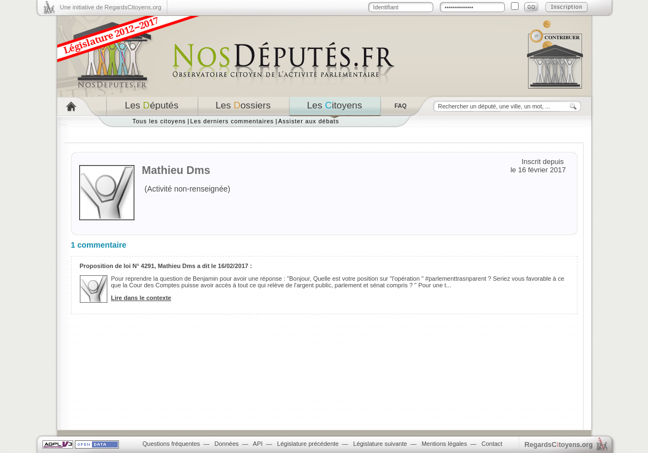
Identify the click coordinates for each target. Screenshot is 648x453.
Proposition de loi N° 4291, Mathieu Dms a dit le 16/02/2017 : (166, 266)
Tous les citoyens (159, 121)
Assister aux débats (308, 121)
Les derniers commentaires (232, 121)
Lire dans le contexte (141, 297)
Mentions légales (444, 443)
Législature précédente (308, 443)
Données (227, 443)
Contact (491, 443)
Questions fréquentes (171, 443)
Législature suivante (380, 443)
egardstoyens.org (559, 444)
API (258, 443)
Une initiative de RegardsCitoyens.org (111, 7)
